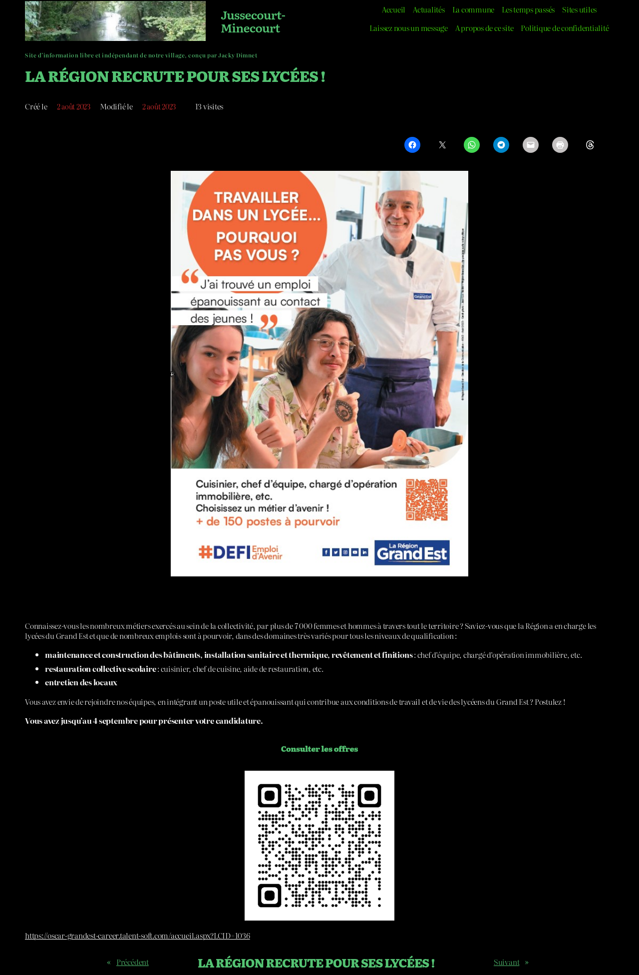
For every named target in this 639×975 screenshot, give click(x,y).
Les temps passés (528, 9)
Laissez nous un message (408, 27)
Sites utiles (579, 9)
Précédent (132, 962)
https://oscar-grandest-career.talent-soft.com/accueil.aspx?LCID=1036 (137, 935)
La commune (473, 9)
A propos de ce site (484, 27)
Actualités (429, 9)
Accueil (393, 9)
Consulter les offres (319, 748)
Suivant (506, 962)
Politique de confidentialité (565, 27)
